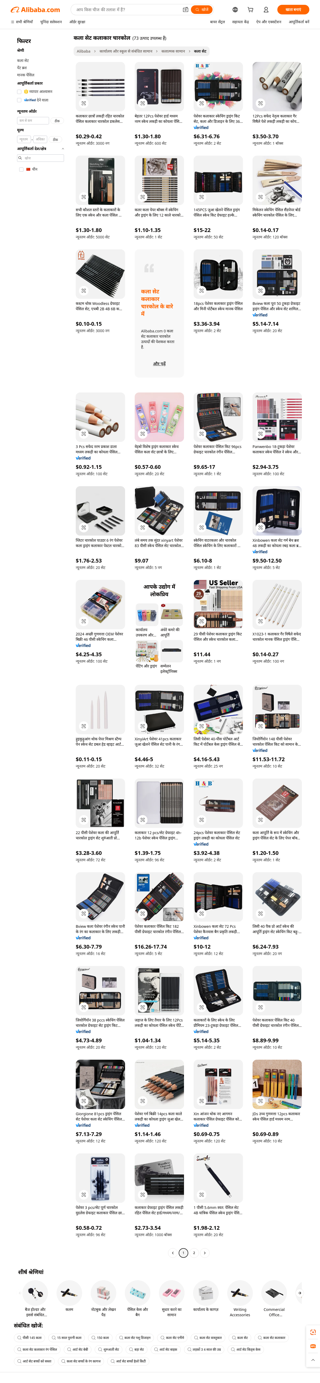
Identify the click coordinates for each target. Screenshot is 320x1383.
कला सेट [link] (200, 51)
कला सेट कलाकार (271, 1337)
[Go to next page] (205, 1253)
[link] (313, 1332)
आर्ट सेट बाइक (165, 1349)
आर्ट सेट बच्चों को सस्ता (34, 1361)
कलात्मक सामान (173, 51)
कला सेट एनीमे (172, 1337)
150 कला (100, 1337)
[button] (185, 9)
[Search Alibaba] (127, 10)
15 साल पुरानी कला (66, 1337)
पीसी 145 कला (29, 1337)
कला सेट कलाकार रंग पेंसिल (37, 1349)
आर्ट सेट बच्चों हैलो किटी (128, 1361)
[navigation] (40, 646)
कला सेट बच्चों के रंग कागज (81, 1361)
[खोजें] (202, 9)
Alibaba (83, 51)
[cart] (251, 10)
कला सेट (240, 1337)
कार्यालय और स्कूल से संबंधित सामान (125, 51)
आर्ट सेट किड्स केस (245, 1349)
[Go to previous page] (173, 1253)
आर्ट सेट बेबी (77, 1349)
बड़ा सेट (136, 1349)
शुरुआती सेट (108, 1349)
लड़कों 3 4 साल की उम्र (204, 1349)
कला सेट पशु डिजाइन (135, 1337)
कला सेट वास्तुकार (208, 1337)
